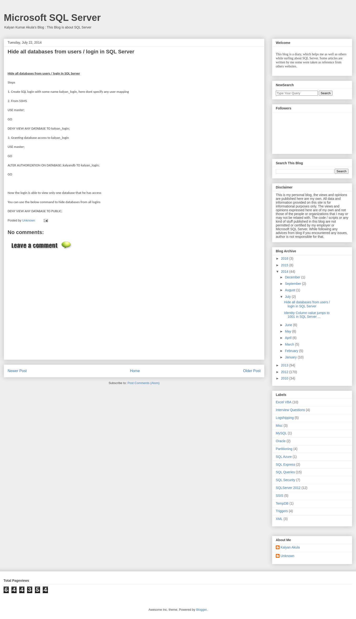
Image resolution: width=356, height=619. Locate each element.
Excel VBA (283, 402)
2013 (285, 365)
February (292, 351)
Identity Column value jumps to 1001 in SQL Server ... (306, 315)
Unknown (287, 556)
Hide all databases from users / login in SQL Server (307, 304)
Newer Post (17, 371)
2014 (285, 271)
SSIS (279, 495)
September (293, 284)
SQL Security (285, 480)
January (291, 357)
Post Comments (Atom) (143, 383)
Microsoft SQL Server (52, 17)
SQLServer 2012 (288, 488)
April (288, 338)
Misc (279, 425)
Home (135, 371)
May (288, 331)
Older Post (252, 371)
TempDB (282, 503)
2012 (285, 372)
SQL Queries (285, 472)
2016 (285, 258)
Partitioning (284, 449)
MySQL (281, 433)
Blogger (201, 609)
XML (279, 519)
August (290, 290)
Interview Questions (290, 410)
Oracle (281, 441)
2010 (285, 378)
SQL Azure (284, 457)
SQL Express (285, 464)
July (288, 297)
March (290, 344)
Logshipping (285, 418)
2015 (285, 265)
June (289, 325)
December (293, 277)
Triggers (282, 511)
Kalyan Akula (290, 547)
